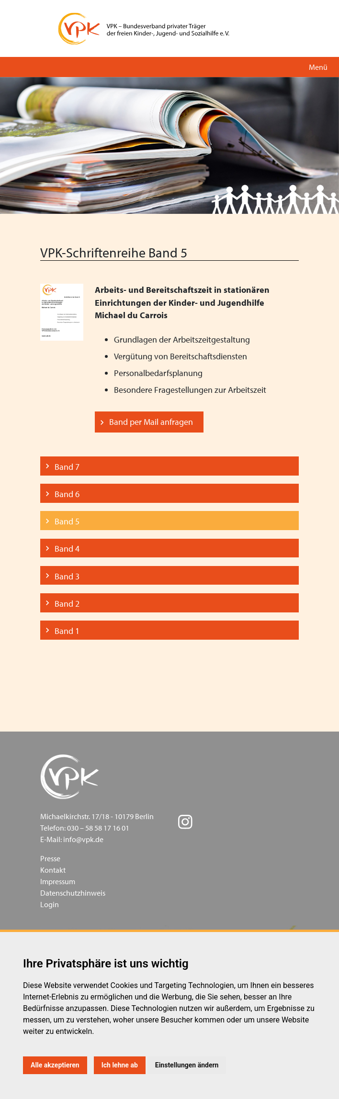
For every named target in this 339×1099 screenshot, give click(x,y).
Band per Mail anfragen (151, 421)
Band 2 (67, 603)
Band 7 (67, 466)
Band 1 (67, 630)
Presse (50, 858)
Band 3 (67, 576)
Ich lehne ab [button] (120, 1065)
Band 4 (67, 548)
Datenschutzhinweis (72, 893)
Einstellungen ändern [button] (187, 1065)
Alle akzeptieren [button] (55, 1065)
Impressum (57, 881)
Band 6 (67, 494)
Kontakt (53, 870)
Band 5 (67, 521)
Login (49, 904)
